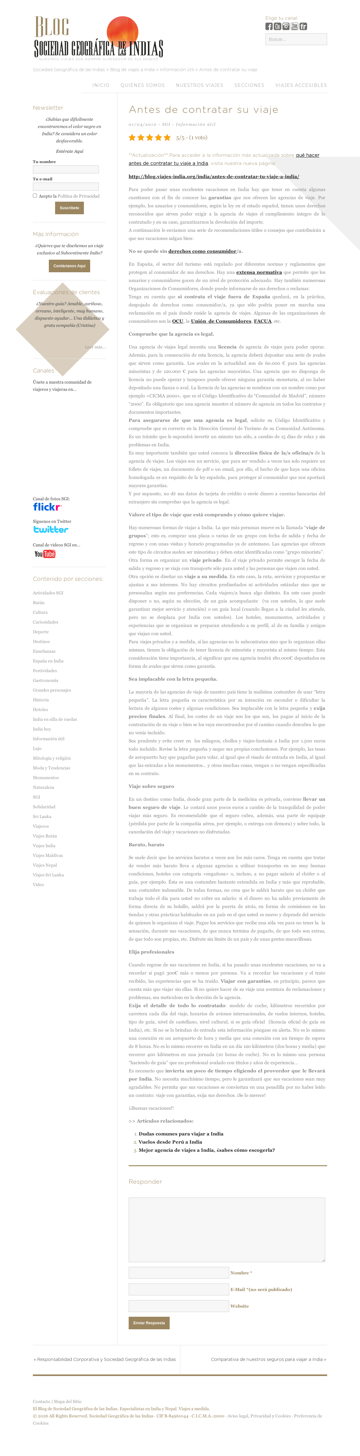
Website (239, 1306)
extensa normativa (259, 272)
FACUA (262, 321)
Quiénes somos (143, 85)
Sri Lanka (42, 816)
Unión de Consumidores (221, 321)
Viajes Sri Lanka (48, 874)
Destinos (41, 641)
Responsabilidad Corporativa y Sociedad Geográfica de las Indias (103, 1363)
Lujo (37, 748)
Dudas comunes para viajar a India (181, 1133)
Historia (41, 699)
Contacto (41, 1408)
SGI (166, 124)
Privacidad (260, 1423)
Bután (38, 602)
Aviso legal (238, 1423)
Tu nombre (44, 161)
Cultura (40, 612)
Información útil (196, 124)
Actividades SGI (48, 592)
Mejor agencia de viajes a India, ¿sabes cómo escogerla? (207, 1150)
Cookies (283, 1423)
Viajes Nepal (45, 865)
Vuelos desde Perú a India (170, 1142)
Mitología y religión (52, 758)
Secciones (249, 85)
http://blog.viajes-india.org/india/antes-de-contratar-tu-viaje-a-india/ (214, 176)
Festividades (45, 670)
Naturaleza (43, 787)
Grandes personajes (52, 690)
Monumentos (46, 777)
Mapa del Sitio (68, 1408)
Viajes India (44, 845)
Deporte (41, 631)
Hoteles (40, 709)
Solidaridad (44, 806)
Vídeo (38, 884)
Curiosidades (45, 621)
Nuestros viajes (200, 85)
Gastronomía (45, 680)
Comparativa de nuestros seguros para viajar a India (263, 1360)
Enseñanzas (44, 651)
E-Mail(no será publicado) (261, 1289)
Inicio (101, 85)
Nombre (241, 1272)
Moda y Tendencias (51, 767)
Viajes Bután (45, 835)
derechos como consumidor (202, 251)
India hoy (42, 728)
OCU (177, 321)
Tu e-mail (42, 179)
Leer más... (95, 346)
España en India (48, 660)
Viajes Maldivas (48, 855)
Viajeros (41, 826)
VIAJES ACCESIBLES (301, 85)
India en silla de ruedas (55, 719)
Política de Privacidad (79, 196)
